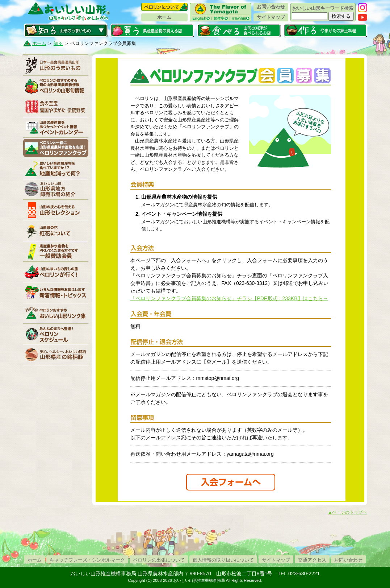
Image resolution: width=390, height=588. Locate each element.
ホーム (164, 17)
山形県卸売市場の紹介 (55, 189)
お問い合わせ (271, 6)
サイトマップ (271, 17)
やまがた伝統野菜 (55, 107)
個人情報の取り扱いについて (223, 560)
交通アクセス (312, 560)
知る (66, 30)
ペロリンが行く (55, 272)
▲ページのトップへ (347, 512)
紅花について (55, 230)
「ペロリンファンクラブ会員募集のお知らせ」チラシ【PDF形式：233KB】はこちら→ (229, 298)
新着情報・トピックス (55, 292)
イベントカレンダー (55, 127)
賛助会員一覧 (55, 251)
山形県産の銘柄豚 (55, 354)
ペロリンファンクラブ (55, 148)
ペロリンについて (164, 7)
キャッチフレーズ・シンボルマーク (87, 560)
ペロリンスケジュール (55, 334)
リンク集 (55, 313)
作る (325, 30)
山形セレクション (55, 210)
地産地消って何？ (55, 169)
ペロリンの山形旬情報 (55, 86)
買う (152, 30)
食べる (239, 30)
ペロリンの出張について (159, 560)
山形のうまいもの (55, 65)
